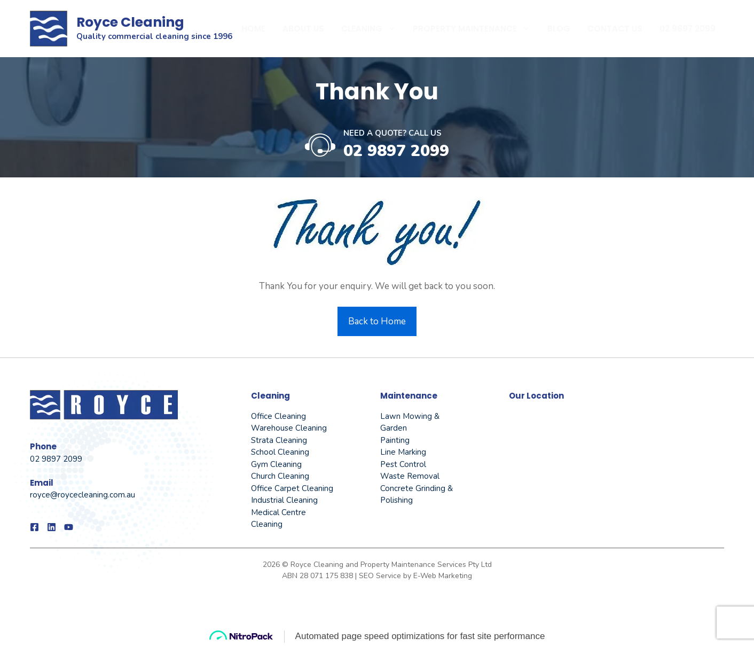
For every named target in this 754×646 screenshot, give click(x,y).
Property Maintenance (476, 29)
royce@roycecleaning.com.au (82, 494)
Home (253, 28)
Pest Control (403, 464)
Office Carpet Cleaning (292, 488)
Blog (558, 28)
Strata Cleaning (279, 440)
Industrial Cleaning (284, 500)
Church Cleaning (280, 476)
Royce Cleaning (130, 22)
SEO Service (381, 576)
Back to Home (377, 321)
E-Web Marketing (442, 576)
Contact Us (614, 28)
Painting (395, 440)
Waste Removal (409, 476)
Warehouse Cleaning (289, 428)
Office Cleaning (278, 416)
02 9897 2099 (687, 28)
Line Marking (403, 452)
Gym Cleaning (276, 464)
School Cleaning (280, 452)
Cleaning (372, 29)
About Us (303, 28)
